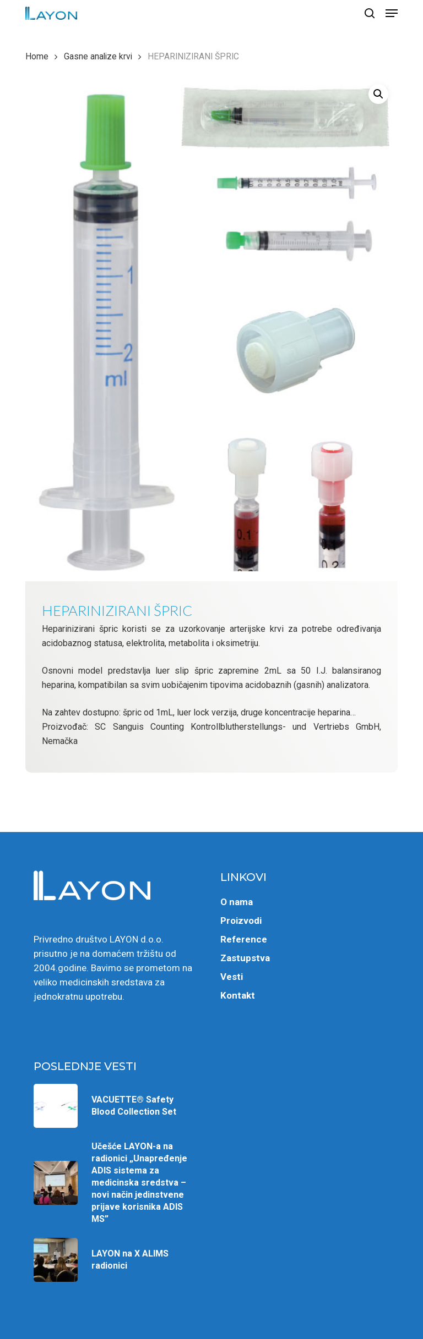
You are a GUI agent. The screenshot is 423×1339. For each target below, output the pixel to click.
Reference (243, 939)
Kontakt (237, 995)
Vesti (231, 976)
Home (36, 56)
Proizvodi (241, 920)
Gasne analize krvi (98, 56)
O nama (236, 901)
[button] (392, 13)
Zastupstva (245, 957)
